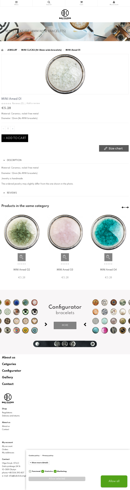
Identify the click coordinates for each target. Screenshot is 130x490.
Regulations (7, 413)
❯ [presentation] (127, 207)
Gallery (7, 377)
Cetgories (9, 364)
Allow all (114, 481)
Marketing (62, 471)
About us (8, 357)
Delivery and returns (11, 416)
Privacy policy (47, 455)
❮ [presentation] (123, 207)
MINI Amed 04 (108, 270)
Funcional (36, 471)
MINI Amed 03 (65, 270)
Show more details (40, 463)
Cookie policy (34, 455)
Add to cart (14, 138)
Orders (5, 449)
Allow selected (57, 479)
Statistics (49, 471)
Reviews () (18, 104)
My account (7, 446)
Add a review (33, 103)
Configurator (11, 370)
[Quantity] (8, 128)
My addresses (8, 453)
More (65, 325)
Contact (8, 384)
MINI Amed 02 (21, 270)
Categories (16, 2)
